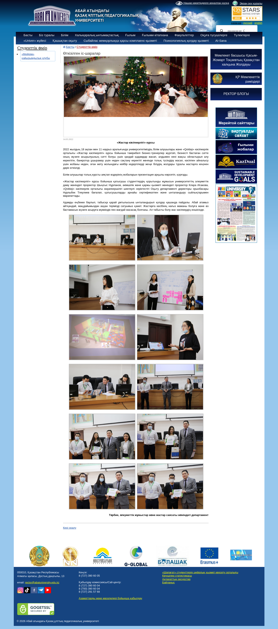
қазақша (236, 23)
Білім (64, 35)
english (258, 23)
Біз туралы (46, 35)
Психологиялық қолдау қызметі (186, 40)
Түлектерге (242, 35)
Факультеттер (184, 35)
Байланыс (168, 582)
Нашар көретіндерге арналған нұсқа (202, 3)
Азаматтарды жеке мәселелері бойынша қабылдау (110, 598)
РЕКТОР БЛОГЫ (236, 94)
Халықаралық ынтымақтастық (97, 35)
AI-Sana (220, 40)
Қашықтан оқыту (65, 40)
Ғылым (130, 35)
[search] (236, 31)
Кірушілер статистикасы (177, 575)
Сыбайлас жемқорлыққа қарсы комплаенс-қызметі (120, 40)
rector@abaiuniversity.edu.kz (42, 582)
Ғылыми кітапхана (155, 35)
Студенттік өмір (87, 47)
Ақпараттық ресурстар (176, 579)
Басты (28, 35)
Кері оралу (69, 527)
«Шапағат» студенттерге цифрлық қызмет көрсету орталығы (200, 572)
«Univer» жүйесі (35, 40)
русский (247, 23)
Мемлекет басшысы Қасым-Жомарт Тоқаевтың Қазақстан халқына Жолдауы (236, 60)
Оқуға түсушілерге (213, 35)
